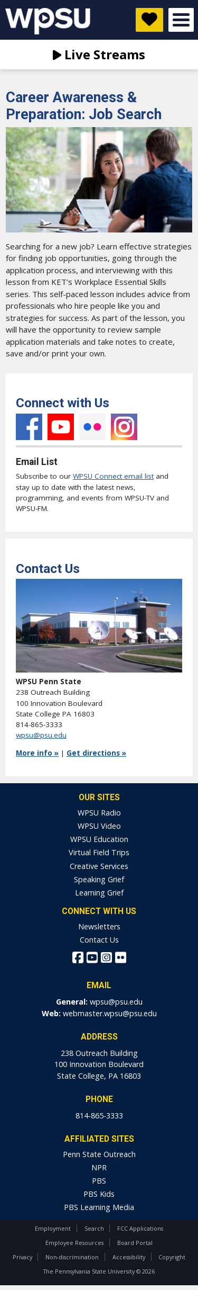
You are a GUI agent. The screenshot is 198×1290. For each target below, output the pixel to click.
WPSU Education (99, 839)
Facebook (29, 427)
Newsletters (99, 926)
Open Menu (181, 20)
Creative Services (99, 866)
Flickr (92, 427)
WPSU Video (99, 826)
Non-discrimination (72, 1257)
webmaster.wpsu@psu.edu (110, 1013)
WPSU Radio (99, 813)
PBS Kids (99, 1194)
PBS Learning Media (99, 1207)
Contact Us (99, 940)
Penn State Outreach (99, 1154)
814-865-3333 (99, 1115)
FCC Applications (140, 1228)
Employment (53, 1228)
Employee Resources (74, 1243)
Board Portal (135, 1243)
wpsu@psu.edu (41, 735)
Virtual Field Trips (99, 852)
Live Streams (99, 54)
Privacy (22, 1257)
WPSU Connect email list (113, 476)
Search (94, 1228)
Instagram (124, 427)
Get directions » (96, 753)
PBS (99, 1181)
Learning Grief (99, 893)
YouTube (61, 427)
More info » (37, 753)
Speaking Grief (99, 879)
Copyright (171, 1257)
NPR (99, 1167)
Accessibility (128, 1257)
